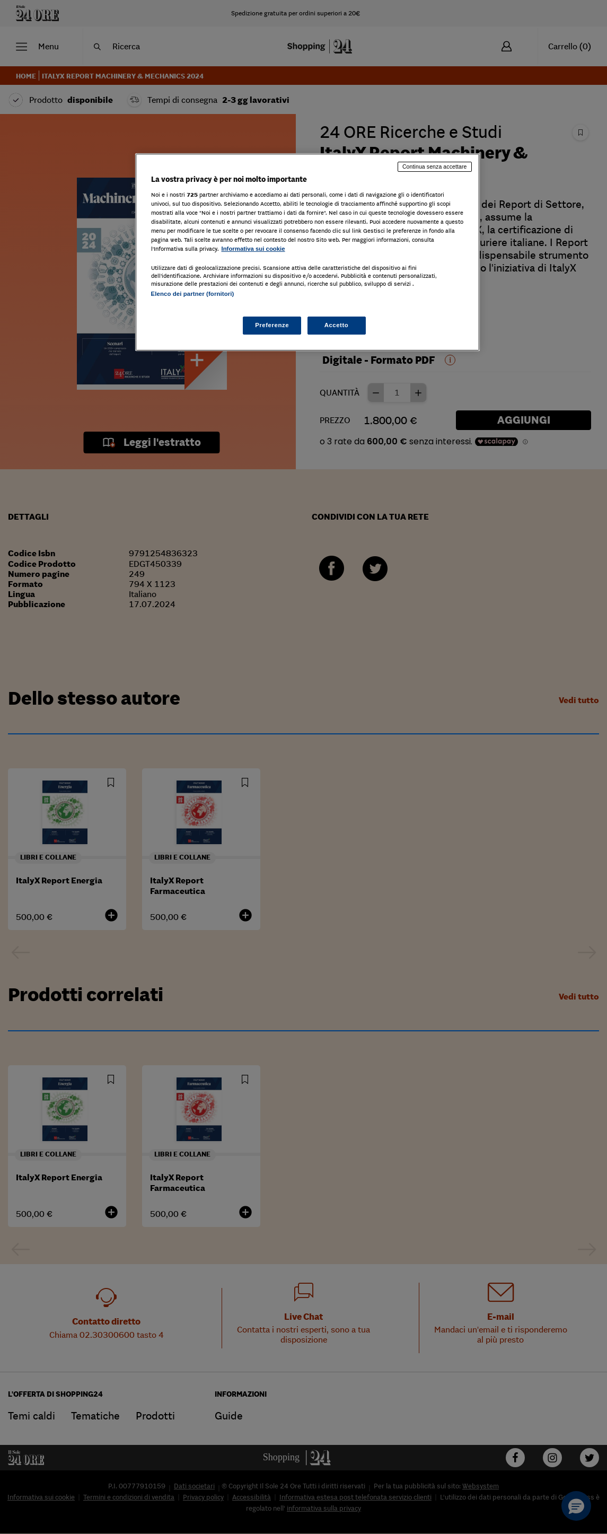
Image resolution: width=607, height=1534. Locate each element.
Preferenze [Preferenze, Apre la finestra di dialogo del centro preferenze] (272, 325)
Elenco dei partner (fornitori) (192, 294)
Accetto (336, 325)
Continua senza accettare (434, 166)
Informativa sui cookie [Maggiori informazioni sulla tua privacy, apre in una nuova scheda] (253, 249)
